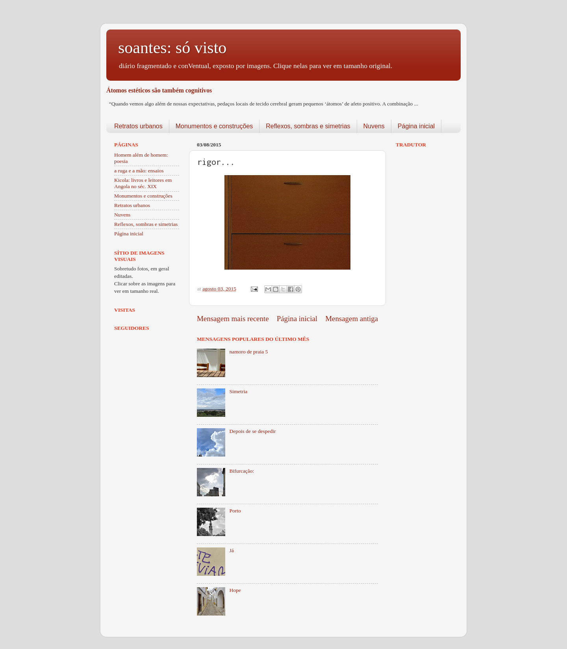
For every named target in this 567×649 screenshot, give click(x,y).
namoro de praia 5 (248, 352)
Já (231, 550)
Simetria (238, 391)
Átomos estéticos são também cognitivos (159, 90)
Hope (235, 590)
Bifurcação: (241, 471)
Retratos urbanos (138, 126)
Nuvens (374, 126)
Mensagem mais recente (233, 318)
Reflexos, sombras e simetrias (308, 126)
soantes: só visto (172, 48)
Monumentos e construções (214, 126)
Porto (235, 511)
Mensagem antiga (351, 318)
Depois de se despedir (252, 431)
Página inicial (416, 126)
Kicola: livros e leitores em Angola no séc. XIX (143, 183)
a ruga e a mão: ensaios (139, 171)
